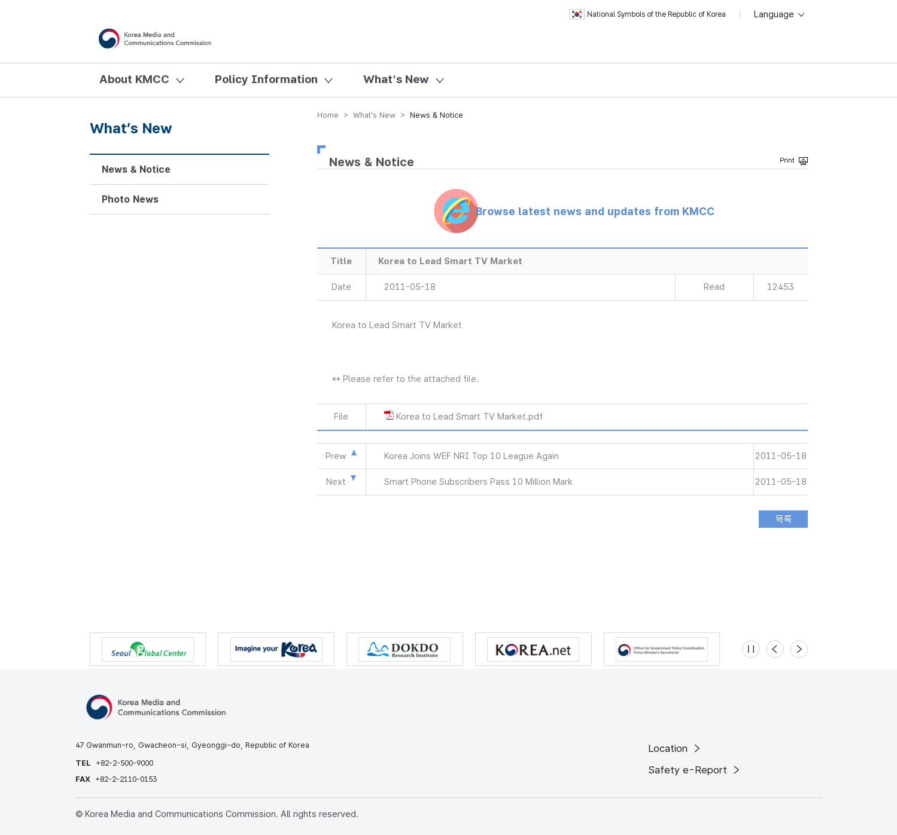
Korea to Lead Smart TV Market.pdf (469, 416)
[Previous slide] (775, 649)
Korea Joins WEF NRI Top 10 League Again (471, 456)
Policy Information (266, 79)
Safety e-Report (695, 770)
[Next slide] (799, 649)
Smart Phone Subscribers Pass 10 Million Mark (478, 481)
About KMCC (134, 79)
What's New (396, 79)
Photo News (130, 199)
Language (780, 14)
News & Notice (136, 169)
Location (675, 748)
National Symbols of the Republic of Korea (647, 14)
